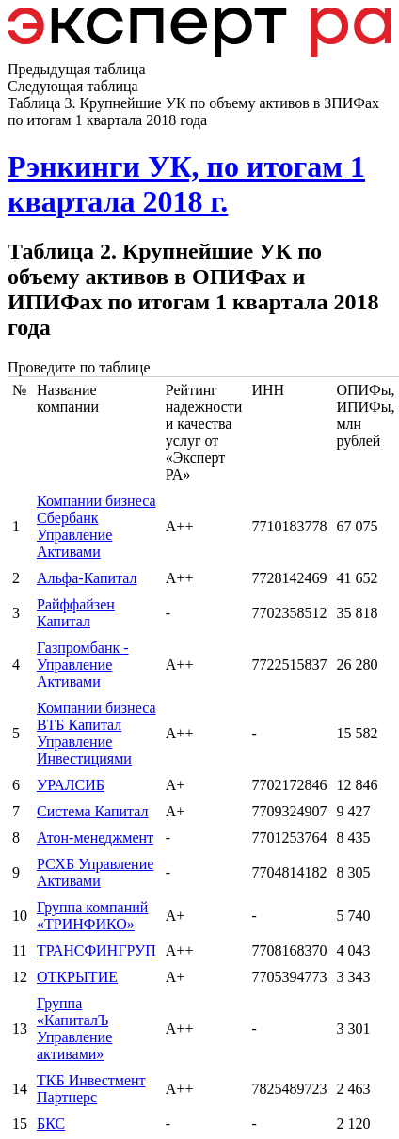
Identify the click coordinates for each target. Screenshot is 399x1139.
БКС (51, 1123)
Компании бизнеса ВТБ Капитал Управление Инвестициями (96, 733)
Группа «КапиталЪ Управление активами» (74, 1028)
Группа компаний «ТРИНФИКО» (92, 915)
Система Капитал (92, 811)
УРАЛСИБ (70, 785)
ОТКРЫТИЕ (77, 977)
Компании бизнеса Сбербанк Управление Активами (96, 526)
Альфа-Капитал (87, 578)
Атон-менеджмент (95, 838)
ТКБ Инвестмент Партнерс (91, 1088)
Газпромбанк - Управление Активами (83, 664)
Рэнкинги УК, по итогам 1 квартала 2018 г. (186, 184)
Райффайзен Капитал (76, 612)
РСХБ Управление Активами (95, 872)
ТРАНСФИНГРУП (96, 950)
